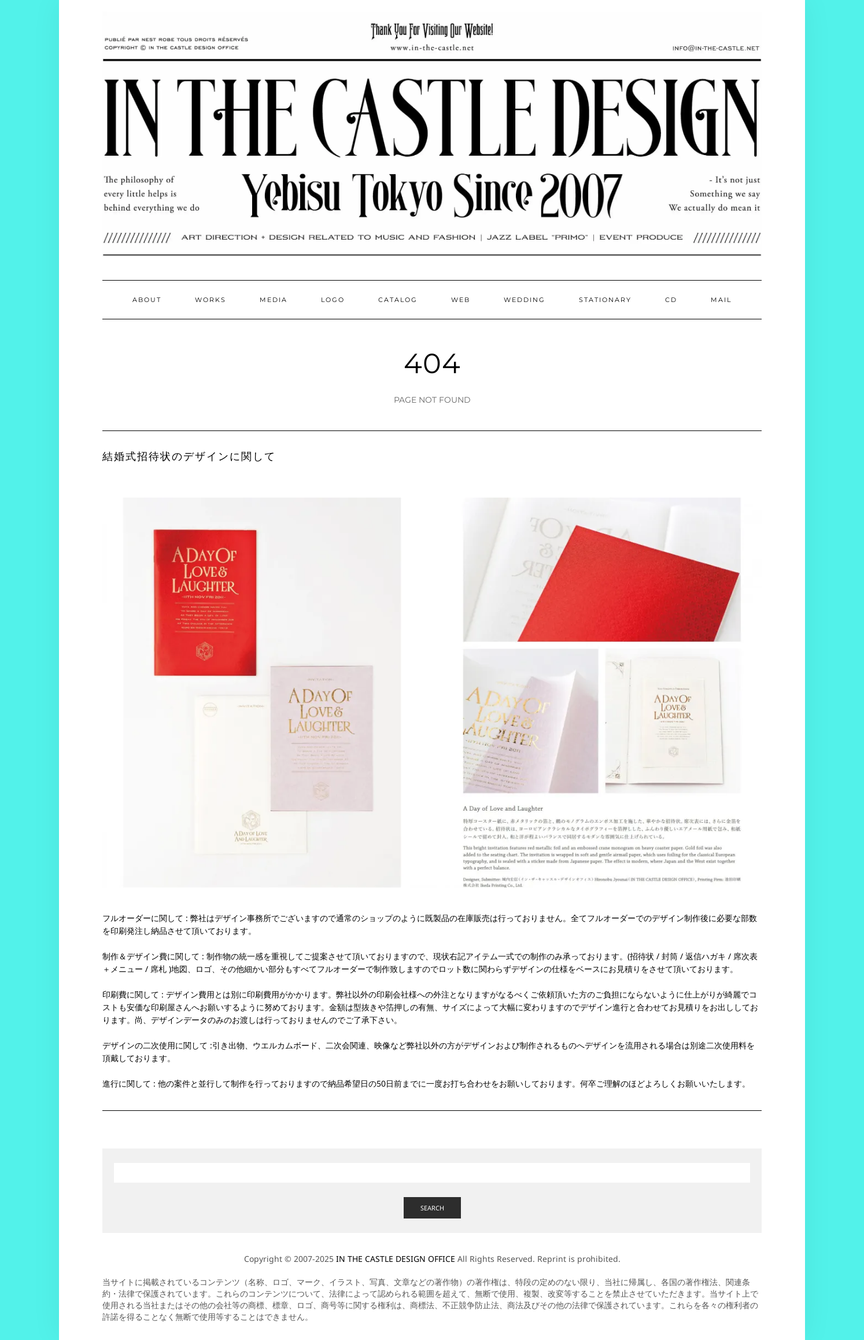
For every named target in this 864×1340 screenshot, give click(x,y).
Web (460, 300)
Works (210, 300)
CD (671, 300)
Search (432, 1207)
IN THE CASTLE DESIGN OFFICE (395, 1258)
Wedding (524, 300)
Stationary (605, 300)
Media (273, 300)
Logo (333, 300)
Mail (721, 300)
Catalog (398, 300)
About (146, 300)
